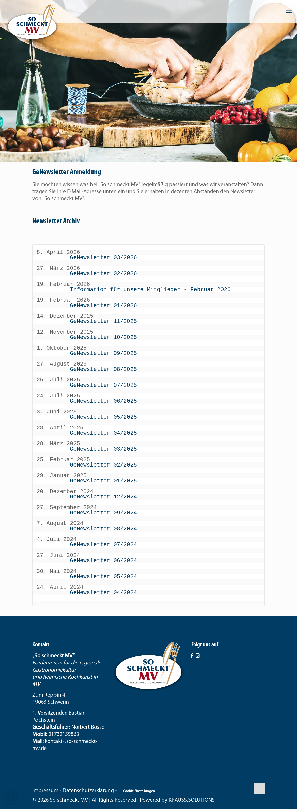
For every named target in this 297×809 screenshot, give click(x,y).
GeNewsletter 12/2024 (103, 497)
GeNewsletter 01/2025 (103, 481)
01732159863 (63, 734)
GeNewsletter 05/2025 (103, 417)
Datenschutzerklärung (88, 791)
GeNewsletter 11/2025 (103, 321)
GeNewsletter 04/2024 (103, 592)
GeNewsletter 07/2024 (103, 545)
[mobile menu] (289, 11)
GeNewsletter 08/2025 (103, 369)
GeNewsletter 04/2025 (103, 433)
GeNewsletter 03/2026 (103, 257)
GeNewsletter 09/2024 (103, 513)
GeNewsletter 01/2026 (103, 305)
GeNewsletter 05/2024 (103, 576)
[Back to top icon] (259, 788)
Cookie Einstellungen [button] (139, 791)
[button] (11, 798)
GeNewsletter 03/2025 (103, 449)
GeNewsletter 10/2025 (103, 337)
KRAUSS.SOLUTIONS (192, 800)
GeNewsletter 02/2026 (103, 273)
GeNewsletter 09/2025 (103, 353)
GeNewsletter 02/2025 (103, 465)
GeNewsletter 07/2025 (103, 385)
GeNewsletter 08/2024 (103, 529)
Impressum (45, 791)
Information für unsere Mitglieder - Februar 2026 (150, 289)
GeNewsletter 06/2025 (103, 401)
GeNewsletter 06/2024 (103, 560)
